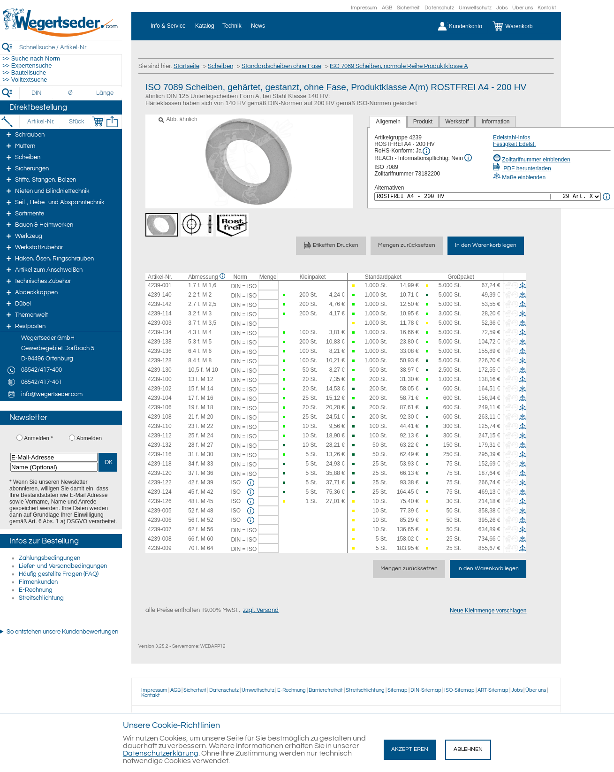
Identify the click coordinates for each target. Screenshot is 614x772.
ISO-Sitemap (459, 690)
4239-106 (160, 407)
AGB (387, 7)
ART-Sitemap (493, 690)
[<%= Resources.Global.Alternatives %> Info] (606, 196)
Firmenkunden (38, 582)
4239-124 (160, 492)
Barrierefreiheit (326, 690)
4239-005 (160, 510)
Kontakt (547, 7)
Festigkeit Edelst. (514, 144)
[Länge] (105, 93)
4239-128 (160, 360)
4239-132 (160, 445)
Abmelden (89, 438)
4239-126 (160, 501)
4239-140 (160, 294)
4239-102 (160, 388)
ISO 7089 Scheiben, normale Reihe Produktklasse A (399, 66)
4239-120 (160, 473)
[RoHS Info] (426, 151)
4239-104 (160, 398)
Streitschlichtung (41, 598)
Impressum (364, 7)
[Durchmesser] (71, 93)
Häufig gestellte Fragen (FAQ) (59, 574)
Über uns (522, 7)
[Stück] (76, 121)
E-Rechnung (36, 590)
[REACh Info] (468, 157)
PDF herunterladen (522, 168)
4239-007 (160, 529)
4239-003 (160, 323)
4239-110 (160, 426)
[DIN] (36, 93)
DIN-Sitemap (425, 690)
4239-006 (160, 520)
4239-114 (160, 313)
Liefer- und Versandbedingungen (63, 566)
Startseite (186, 66)
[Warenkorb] (519, 26)
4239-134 (160, 332)
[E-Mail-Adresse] (54, 457)
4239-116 (160, 454)
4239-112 (160, 435)
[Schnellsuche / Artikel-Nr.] (70, 47)
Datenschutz (439, 7)
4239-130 (160, 370)
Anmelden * (38, 438)
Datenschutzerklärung (160, 753)
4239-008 (160, 538)
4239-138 (160, 341)
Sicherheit (408, 7)
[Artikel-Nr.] (40, 121)
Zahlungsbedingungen (49, 558)
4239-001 (160, 285)
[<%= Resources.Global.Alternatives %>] (487, 196)
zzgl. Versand (261, 610)
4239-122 (160, 482)
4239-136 (160, 351)
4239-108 (160, 416)
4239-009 (160, 548)
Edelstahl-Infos (511, 137)
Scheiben (220, 66)
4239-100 (160, 379)
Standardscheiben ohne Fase (281, 66)
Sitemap (397, 690)
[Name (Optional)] (54, 467)
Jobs (502, 7)
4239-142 (160, 304)
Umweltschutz (475, 7)
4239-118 (160, 463)
